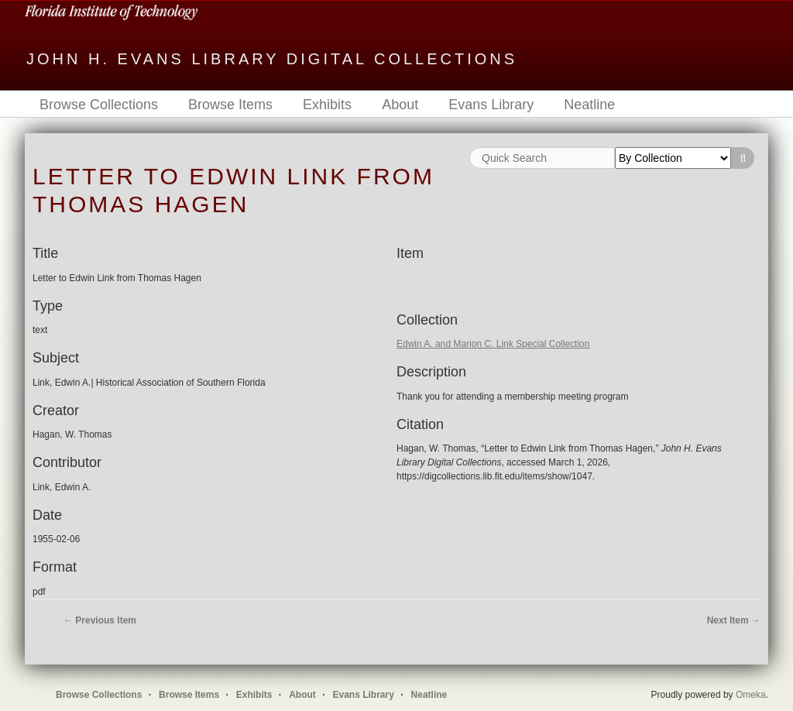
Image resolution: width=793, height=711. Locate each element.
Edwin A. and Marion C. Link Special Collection (492, 343)
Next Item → (733, 620)
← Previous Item (100, 620)
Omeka (751, 694)
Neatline (589, 104)
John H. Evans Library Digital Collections (271, 58)
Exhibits (327, 104)
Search (742, 158)
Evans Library (491, 104)
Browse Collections (98, 104)
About (400, 104)
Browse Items (230, 104)
